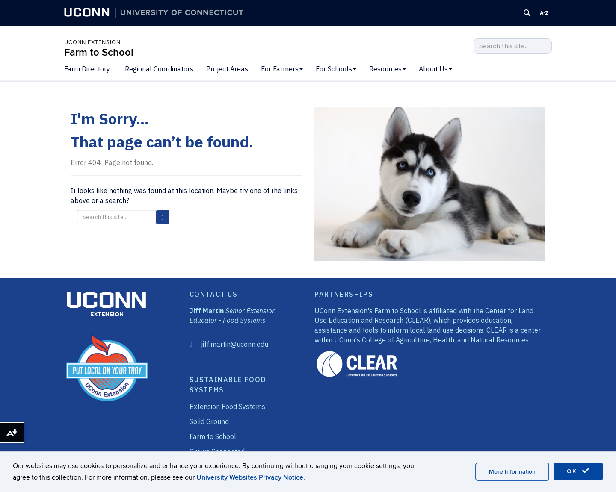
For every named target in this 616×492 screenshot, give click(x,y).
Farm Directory (87, 69)
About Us (435, 69)
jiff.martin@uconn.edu (234, 344)
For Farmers (282, 69)
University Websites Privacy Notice (249, 477)
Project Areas (227, 69)
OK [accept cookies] (578, 471)
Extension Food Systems (227, 406)
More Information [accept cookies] (512, 471)
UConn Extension (92, 42)
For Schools (336, 69)
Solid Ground (209, 421)
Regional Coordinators (159, 69)
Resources (387, 69)
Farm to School (98, 52)
